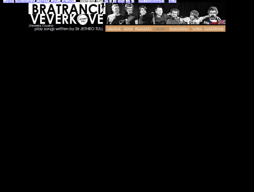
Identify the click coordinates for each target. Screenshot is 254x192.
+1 (132, 1)
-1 (110, 1)
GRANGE (114, 28)
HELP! (172, 1)
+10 (128, 1)
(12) (38, 1)
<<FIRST (8, 1)
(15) (32, 1)
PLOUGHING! (179, 28)
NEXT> (45, 1)
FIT (106, 1)
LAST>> (56, 1)
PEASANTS (143, 28)
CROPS (160, 28)
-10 (115, 1)
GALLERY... (69, 1)
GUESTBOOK (214, 28)
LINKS (197, 28)
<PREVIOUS (23, 1)
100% (121, 1)
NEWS (128, 28)
